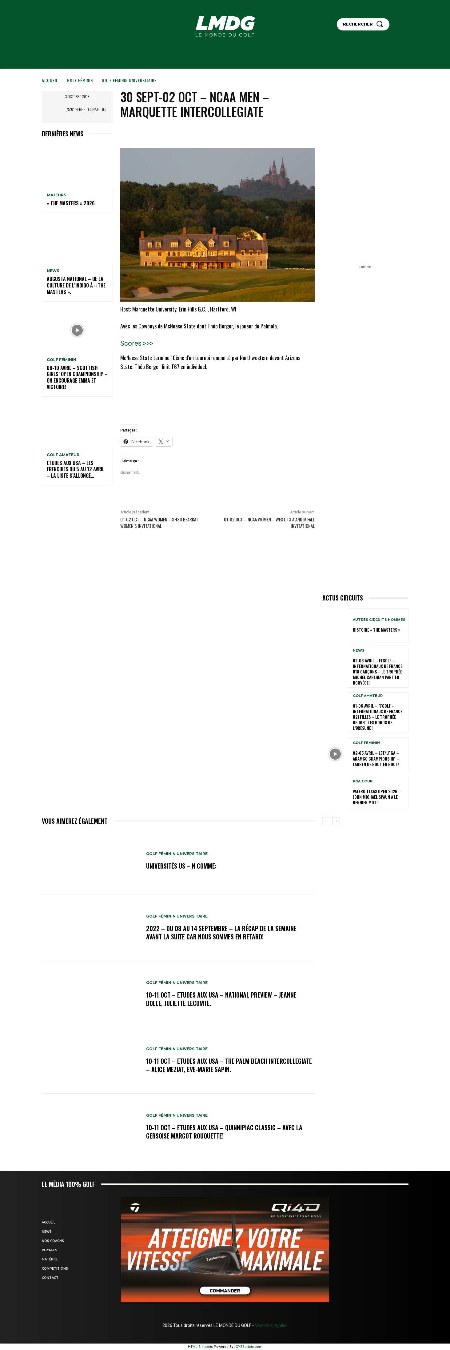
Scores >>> (136, 343)
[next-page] (336, 821)
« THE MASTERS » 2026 (71, 203)
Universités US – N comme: (181, 866)
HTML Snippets (200, 1347)
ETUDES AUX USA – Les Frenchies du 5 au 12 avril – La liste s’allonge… (75, 469)
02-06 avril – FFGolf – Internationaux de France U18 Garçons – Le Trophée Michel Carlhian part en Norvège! (377, 671)
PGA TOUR (362, 781)
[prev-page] (326, 821)
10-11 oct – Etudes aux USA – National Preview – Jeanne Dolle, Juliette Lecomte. (221, 999)
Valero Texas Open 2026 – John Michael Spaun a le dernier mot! (377, 797)
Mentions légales (271, 1325)
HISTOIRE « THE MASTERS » (376, 629)
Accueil (50, 80)
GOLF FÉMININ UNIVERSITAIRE (129, 80)
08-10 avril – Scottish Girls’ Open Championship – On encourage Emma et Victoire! (77, 377)
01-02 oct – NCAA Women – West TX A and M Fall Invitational (269, 522)
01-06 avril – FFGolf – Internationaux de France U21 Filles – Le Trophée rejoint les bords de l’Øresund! (377, 716)
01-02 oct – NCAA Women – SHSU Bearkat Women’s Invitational (159, 522)
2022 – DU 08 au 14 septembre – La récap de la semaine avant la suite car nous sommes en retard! (221, 932)
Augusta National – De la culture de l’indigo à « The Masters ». (76, 285)
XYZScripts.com (249, 1347)
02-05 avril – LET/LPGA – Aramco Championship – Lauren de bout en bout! (376, 758)
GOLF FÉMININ (80, 80)
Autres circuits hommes (379, 619)
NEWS (53, 271)
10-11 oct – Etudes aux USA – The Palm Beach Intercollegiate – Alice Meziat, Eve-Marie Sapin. (229, 1065)
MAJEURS (56, 195)
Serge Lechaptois (91, 109)
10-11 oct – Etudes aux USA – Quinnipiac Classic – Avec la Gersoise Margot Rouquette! (224, 1131)
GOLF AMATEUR (63, 455)
